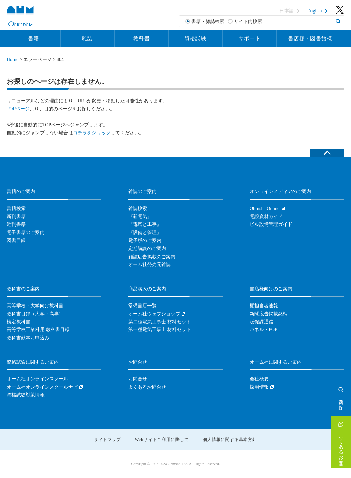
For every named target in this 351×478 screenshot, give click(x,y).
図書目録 (16, 240)
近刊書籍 (16, 224)
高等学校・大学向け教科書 (35, 305)
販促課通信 (261, 321)
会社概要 (259, 378)
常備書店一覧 (142, 305)
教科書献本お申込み (28, 337)
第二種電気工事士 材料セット (159, 321)
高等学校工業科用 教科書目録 (38, 329)
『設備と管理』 (144, 232)
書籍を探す (341, 401)
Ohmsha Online (264, 208)
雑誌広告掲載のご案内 (152, 256)
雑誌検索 (137, 208)
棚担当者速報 (264, 305)
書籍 (33, 38)
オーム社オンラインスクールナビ (42, 387)
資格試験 (196, 38)
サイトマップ (107, 439)
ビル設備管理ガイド (271, 224)
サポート (250, 38)
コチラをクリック (92, 132)
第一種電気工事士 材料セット (159, 329)
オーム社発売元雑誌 (149, 264)
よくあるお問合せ (341, 446)
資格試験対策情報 (26, 394)
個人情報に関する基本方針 (230, 439)
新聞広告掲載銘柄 (269, 313)
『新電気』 (140, 216)
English (314, 11)
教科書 (141, 38)
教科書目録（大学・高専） (35, 313)
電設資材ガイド (266, 216)
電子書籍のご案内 (26, 232)
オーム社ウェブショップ (154, 313)
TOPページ (18, 108)
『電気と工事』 (144, 224)
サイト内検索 (248, 21)
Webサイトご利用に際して (162, 439)
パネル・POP (263, 329)
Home (12, 59)
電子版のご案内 (144, 240)
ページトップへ (327, 153)
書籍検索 (16, 208)
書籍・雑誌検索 (207, 21)
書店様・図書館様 (310, 38)
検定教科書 (18, 321)
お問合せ (137, 378)
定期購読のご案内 (147, 248)
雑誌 (87, 38)
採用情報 (259, 387)
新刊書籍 (16, 216)
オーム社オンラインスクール (37, 378)
